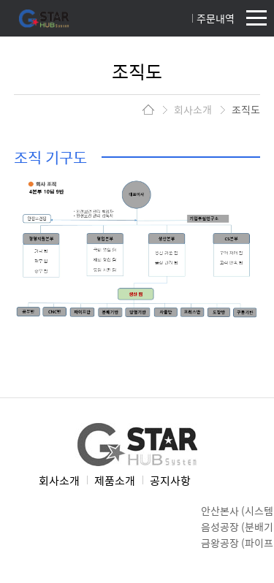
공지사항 (170, 480)
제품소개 (114, 480)
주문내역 (216, 18)
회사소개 (59, 480)
